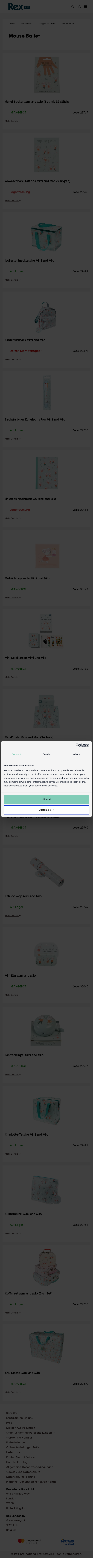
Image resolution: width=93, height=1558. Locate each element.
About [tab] (76, 754)
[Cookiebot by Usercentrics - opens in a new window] (75, 745)
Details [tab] (46, 754)
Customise (47, 809)
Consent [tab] (16, 754)
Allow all (46, 799)
